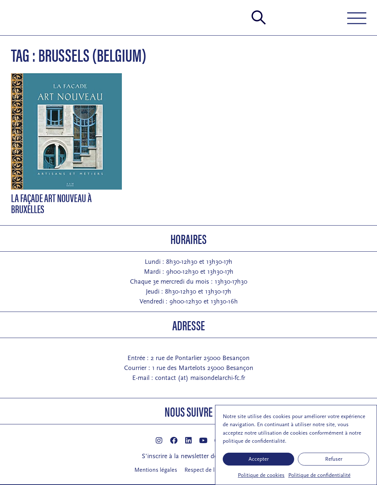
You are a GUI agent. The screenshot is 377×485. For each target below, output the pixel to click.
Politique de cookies (261, 475)
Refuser (333, 459)
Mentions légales (155, 470)
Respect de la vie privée (213, 470)
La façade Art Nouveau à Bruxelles (51, 203)
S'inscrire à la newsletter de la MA (189, 456)
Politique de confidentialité (319, 475)
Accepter (259, 459)
